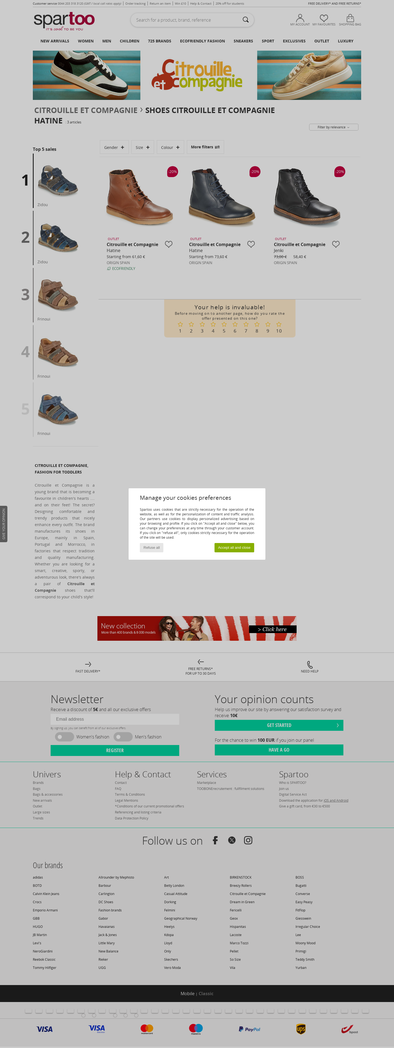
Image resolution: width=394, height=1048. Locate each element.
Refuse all (152, 547)
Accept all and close (234, 547)
